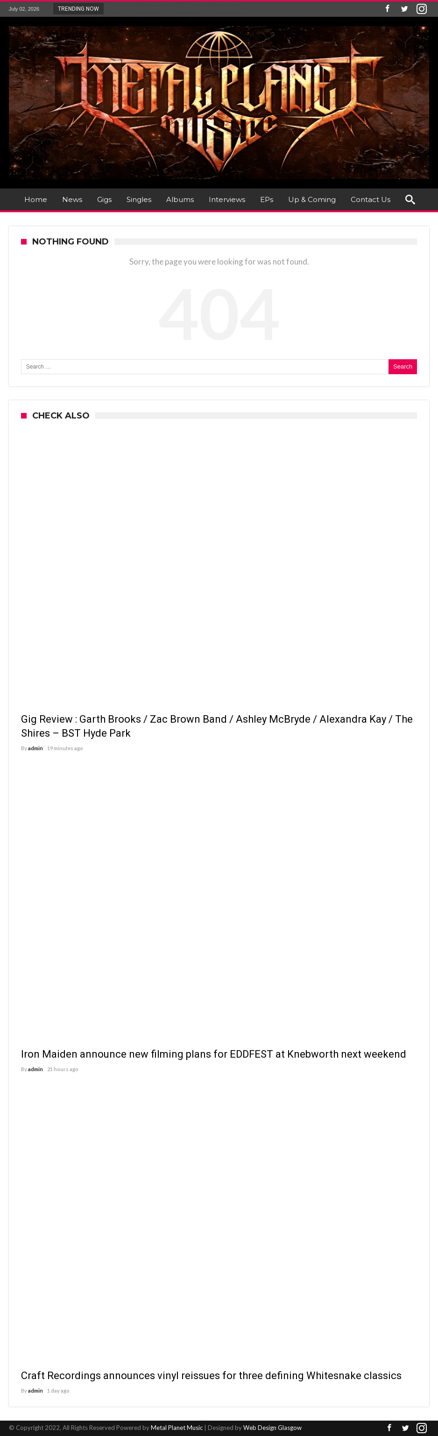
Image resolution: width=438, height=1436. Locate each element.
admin (35, 748)
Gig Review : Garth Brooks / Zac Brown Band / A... (174, 8)
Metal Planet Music (177, 1427)
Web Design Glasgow (272, 1427)
